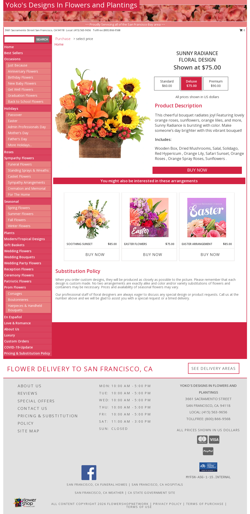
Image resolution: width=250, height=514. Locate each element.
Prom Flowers (15, 287)
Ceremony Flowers (19, 275)
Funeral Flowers (20, 164)
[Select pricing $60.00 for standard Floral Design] (166, 83)
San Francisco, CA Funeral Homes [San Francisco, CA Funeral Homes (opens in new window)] (97, 484)
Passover (15, 115)
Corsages (15, 293)
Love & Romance (17, 323)
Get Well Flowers (20, 89)
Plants (9, 233)
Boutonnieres (18, 299)
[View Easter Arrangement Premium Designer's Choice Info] (206, 217)
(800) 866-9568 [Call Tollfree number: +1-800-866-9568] (218, 418)
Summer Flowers (20, 214)
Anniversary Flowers (23, 71)
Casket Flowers (19, 176)
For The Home (19, 194)
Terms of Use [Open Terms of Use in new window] (139, 507)
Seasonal (11, 201)
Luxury (9, 335)
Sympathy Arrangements (26, 182)
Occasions (12, 59)
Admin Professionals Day (27, 127)
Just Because (17, 65)
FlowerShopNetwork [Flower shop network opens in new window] (128, 504)
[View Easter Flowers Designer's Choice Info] (149, 217)
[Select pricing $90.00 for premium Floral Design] (216, 83)
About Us (11, 329)
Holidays (11, 108)
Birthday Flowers (20, 77)
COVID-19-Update (18, 347)
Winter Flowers (19, 226)
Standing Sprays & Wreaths (28, 170)
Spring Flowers (19, 208)
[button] (208, 467)
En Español (13, 317)
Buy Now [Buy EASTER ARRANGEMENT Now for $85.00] (210, 254)
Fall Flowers (17, 220)
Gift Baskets (14, 245)
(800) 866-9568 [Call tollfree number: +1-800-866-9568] (112, 30)
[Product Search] (19, 39)
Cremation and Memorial (26, 188)
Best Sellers (13, 53)
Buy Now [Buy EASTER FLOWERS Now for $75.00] (152, 254)
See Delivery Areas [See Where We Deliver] (214, 368)
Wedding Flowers (17, 251)
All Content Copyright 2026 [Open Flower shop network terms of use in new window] (78, 504)
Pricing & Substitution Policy (27, 353)
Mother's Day (18, 133)
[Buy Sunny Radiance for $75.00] (197, 170)
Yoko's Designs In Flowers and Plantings (71, 5)
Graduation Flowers (22, 95)
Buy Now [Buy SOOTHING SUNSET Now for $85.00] (95, 254)
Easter (12, 121)
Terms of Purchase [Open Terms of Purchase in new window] (205, 504)
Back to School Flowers (25, 101)
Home (9, 47)
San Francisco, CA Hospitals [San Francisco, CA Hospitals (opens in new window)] (157, 484)
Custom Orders (16, 341)
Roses (8, 152)
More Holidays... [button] (20, 145)
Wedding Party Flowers (22, 263)
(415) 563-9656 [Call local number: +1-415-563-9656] (82, 30)
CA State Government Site (151, 493)
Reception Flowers (18, 269)
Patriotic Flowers (17, 281)
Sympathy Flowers (19, 158)
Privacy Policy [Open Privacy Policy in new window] (167, 504)
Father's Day (17, 139)
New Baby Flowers (22, 83)
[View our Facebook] (88, 479)
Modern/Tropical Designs (24, 239)
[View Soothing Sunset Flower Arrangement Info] (91, 217)
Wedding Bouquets (19, 257)
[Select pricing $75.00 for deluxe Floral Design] (191, 83)
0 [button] (242, 30)
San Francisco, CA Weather (99, 493)
